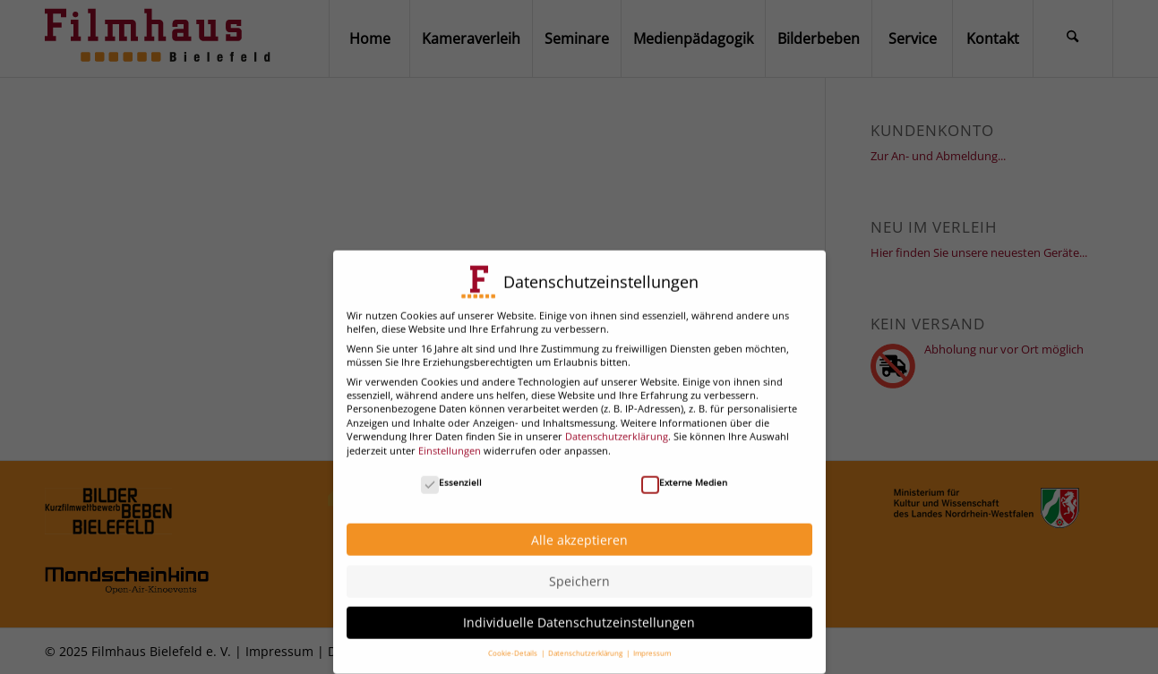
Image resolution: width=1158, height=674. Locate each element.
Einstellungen (449, 440)
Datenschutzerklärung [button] (586, 643)
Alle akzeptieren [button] (579, 529)
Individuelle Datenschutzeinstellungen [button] (579, 612)
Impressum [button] (652, 643)
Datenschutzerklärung (616, 426)
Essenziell (451, 471)
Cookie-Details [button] (513, 643)
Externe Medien (684, 471)
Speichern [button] (579, 571)
